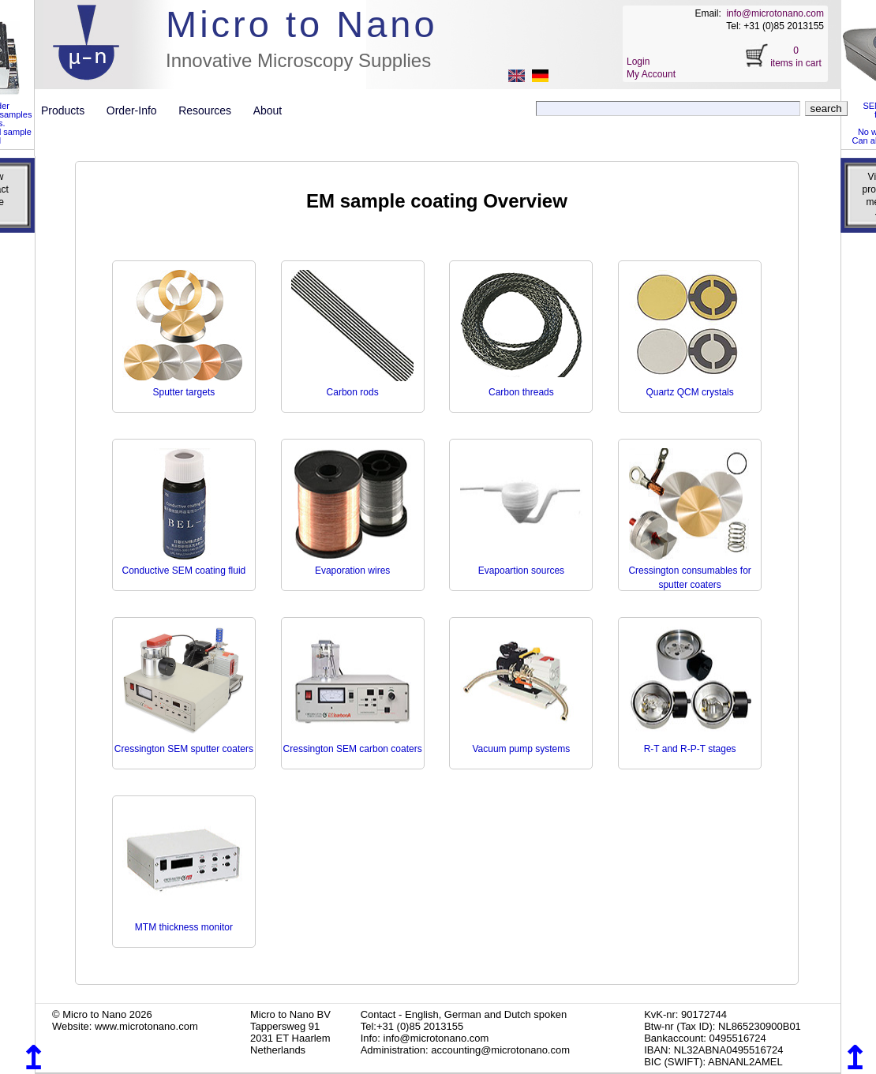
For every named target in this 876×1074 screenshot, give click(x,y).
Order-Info (138, 110)
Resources (210, 110)
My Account (651, 74)
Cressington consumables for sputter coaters (689, 570)
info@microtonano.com (775, 13)
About (268, 110)
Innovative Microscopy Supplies (298, 60)
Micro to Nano (302, 24)
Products (69, 110)
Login (638, 61)
